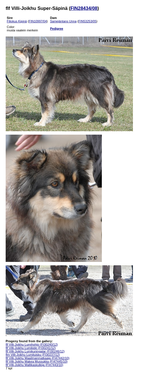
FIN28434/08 (83, 8)
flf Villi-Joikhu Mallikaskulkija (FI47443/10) (34, 365)
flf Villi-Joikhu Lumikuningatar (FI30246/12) (35, 351)
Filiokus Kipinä (17, 21)
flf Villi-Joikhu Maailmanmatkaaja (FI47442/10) (37, 358)
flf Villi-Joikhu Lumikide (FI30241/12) (31, 348)
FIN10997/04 (38, 21)
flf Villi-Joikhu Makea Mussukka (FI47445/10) (37, 361)
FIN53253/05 (87, 21)
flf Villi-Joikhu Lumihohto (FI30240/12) (32, 344)
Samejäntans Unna (63, 21)
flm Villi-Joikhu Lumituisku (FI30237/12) (33, 354)
